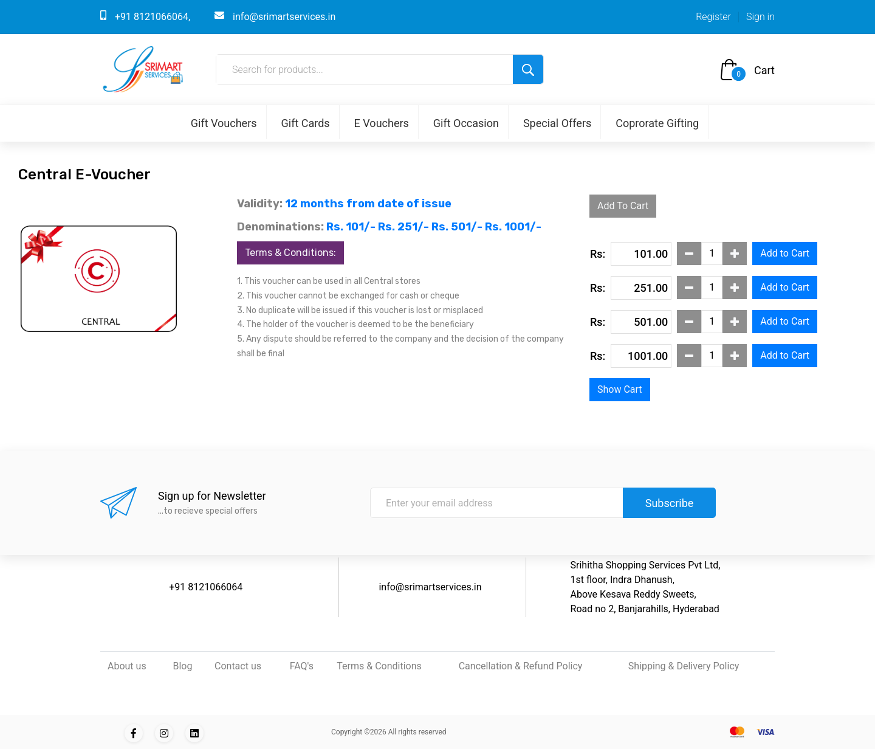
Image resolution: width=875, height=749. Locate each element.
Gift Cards (305, 123)
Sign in (760, 16)
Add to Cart (784, 253)
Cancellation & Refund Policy (521, 666)
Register (713, 16)
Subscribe (669, 503)
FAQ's (302, 666)
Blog (182, 666)
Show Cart (619, 389)
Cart (764, 70)
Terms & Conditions (379, 666)
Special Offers (557, 123)
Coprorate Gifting (657, 123)
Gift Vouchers (224, 123)
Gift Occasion (466, 123)
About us (127, 666)
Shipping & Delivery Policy (683, 666)
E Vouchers (381, 123)
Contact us (237, 666)
